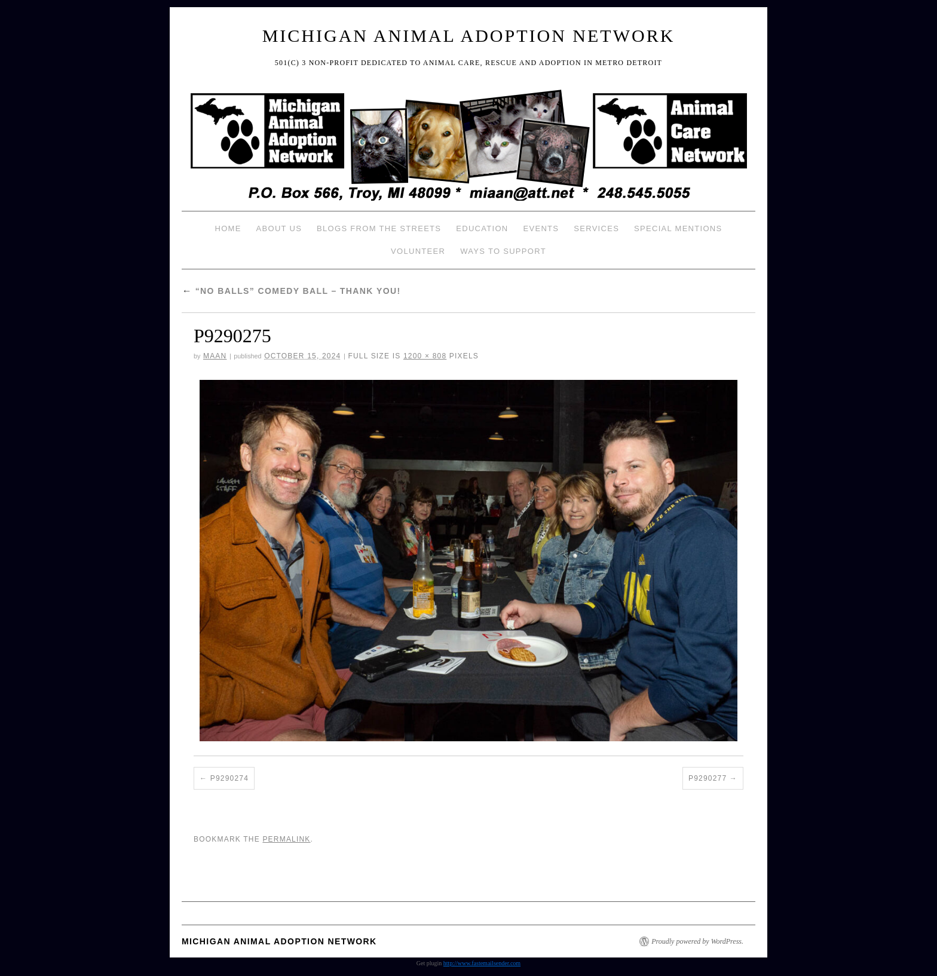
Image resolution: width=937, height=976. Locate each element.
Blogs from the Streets (379, 228)
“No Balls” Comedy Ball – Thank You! (291, 291)
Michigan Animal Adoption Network (468, 35)
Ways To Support (503, 251)
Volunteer (418, 251)
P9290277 (707, 778)
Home (228, 228)
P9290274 (229, 778)
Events (541, 228)
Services (596, 228)
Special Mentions (678, 228)
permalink (286, 839)
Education (482, 228)
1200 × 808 (424, 356)
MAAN (214, 356)
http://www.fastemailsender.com (481, 963)
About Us (279, 228)
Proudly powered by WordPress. (697, 941)
